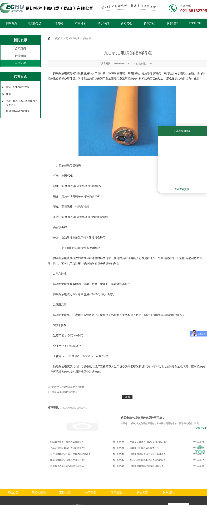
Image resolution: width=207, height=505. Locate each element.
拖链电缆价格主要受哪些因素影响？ (68, 466)
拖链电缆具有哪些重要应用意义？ (147, 466)
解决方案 (149, 23)
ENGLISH (195, 23)
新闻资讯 (126, 23)
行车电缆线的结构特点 (66, 392)
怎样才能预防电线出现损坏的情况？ (68, 448)
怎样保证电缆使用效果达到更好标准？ (149, 442)
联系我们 (172, 23)
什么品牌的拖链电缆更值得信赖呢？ (148, 460)
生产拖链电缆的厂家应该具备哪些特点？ (70, 454)
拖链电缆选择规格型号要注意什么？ (148, 454)
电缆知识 (20, 63)
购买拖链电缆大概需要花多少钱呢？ (68, 460)
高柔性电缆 (34, 23)
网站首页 (11, 23)
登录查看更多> (182, 189)
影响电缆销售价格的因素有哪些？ (67, 442)
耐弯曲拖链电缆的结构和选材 (69, 386)
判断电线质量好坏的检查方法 (144, 448)
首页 (65, 38)
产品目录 (80, 23)
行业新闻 (20, 55)
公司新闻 (20, 48)
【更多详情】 (200, 428)
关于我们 (103, 23)
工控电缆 (57, 23)
